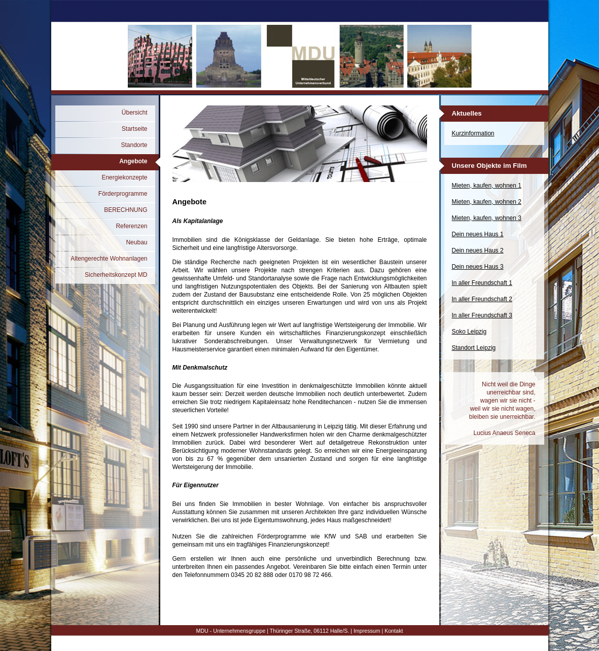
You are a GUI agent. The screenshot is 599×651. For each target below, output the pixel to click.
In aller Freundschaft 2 (482, 299)
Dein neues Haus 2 (478, 250)
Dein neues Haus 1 (478, 234)
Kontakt (393, 631)
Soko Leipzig (469, 331)
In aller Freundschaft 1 (482, 282)
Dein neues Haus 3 (478, 266)
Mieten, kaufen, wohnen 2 (486, 201)
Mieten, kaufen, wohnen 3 (486, 218)
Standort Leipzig (474, 347)
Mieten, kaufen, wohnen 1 (486, 185)
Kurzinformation (473, 133)
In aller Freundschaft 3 (482, 315)
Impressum (367, 631)
